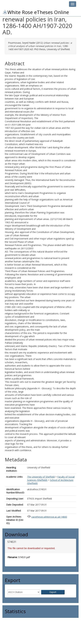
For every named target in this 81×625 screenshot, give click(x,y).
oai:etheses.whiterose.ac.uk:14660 (49, 516)
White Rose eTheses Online (35, 12)
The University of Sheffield (41, 476)
